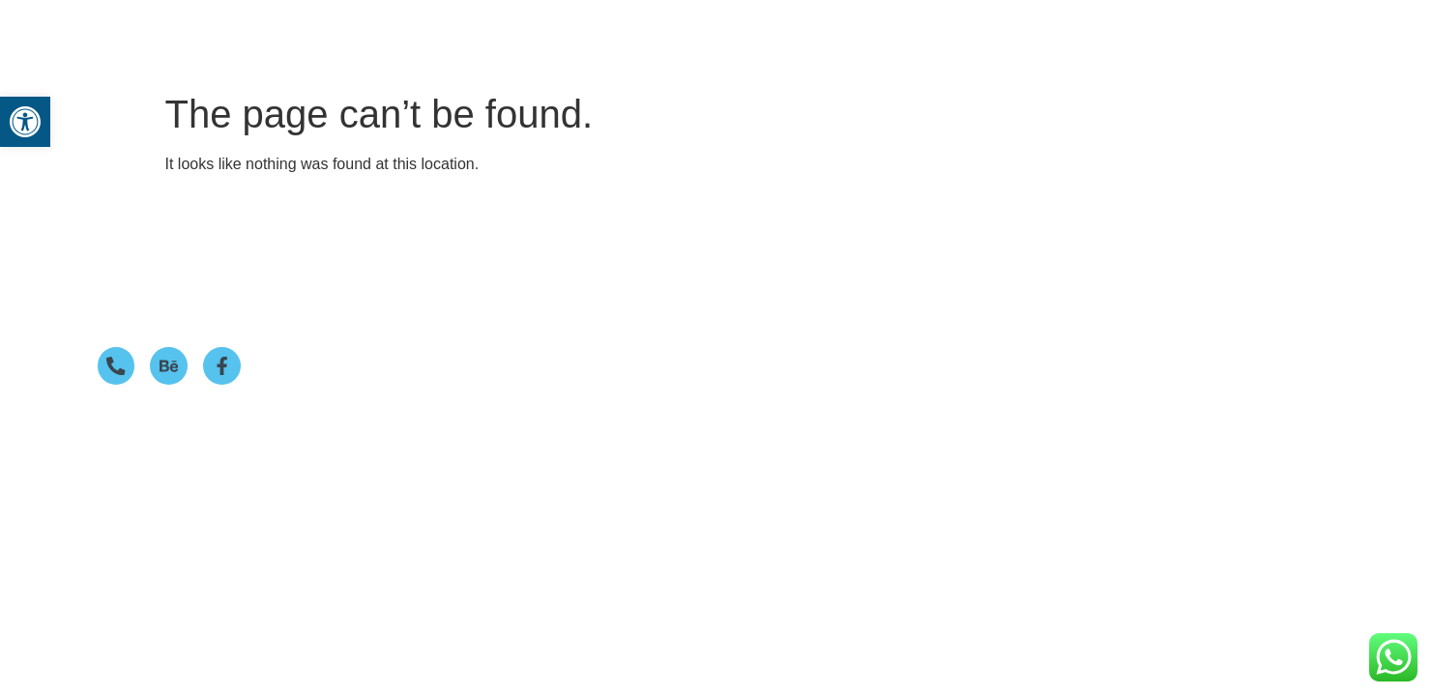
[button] (647, 32)
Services (642, 31)
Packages (746, 31)
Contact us (1048, 31)
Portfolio (851, 31)
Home (562, 31)
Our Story (945, 31)
